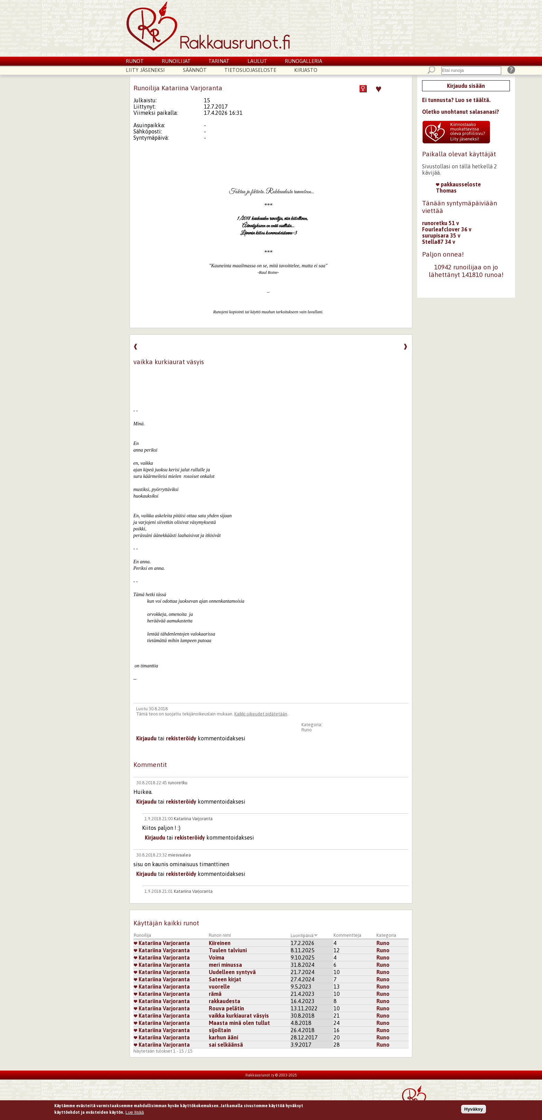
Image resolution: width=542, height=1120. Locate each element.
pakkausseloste (458, 184)
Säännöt (195, 70)
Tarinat (219, 61)
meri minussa (225, 965)
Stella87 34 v (438, 242)
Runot (135, 61)
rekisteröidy (181, 738)
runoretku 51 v (440, 223)
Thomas (446, 190)
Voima (216, 957)
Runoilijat (176, 61)
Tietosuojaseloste (250, 70)
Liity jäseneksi (145, 70)
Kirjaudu (146, 738)
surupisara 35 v (441, 235)
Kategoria (386, 935)
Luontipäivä (304, 935)
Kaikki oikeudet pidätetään (260, 713)
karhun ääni (223, 1037)
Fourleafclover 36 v (446, 229)
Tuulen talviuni (228, 950)
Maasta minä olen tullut (239, 1023)
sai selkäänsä (226, 1045)
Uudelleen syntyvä (232, 972)
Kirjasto (305, 70)
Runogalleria (303, 61)
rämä (215, 994)
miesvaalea (179, 855)
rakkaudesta (224, 1001)
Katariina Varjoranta (193, 818)
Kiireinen (220, 943)
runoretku (177, 782)
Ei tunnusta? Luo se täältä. (456, 100)
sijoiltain (220, 1030)
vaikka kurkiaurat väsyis (239, 1015)
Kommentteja (347, 935)
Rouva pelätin (226, 1008)
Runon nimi (220, 935)
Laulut (257, 61)
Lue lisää (134, 1113)
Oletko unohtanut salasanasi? (460, 112)
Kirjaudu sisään (466, 86)
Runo (306, 729)
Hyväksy (473, 1110)
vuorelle (219, 986)
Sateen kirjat (225, 979)
